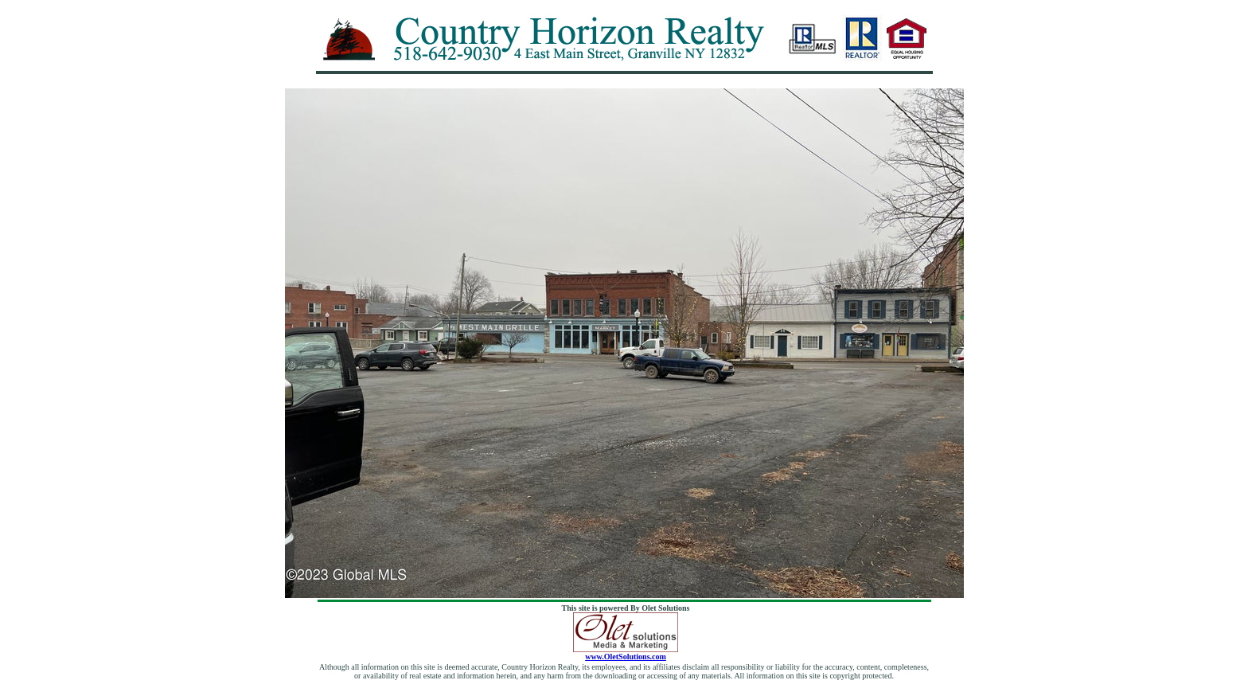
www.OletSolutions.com (625, 653)
